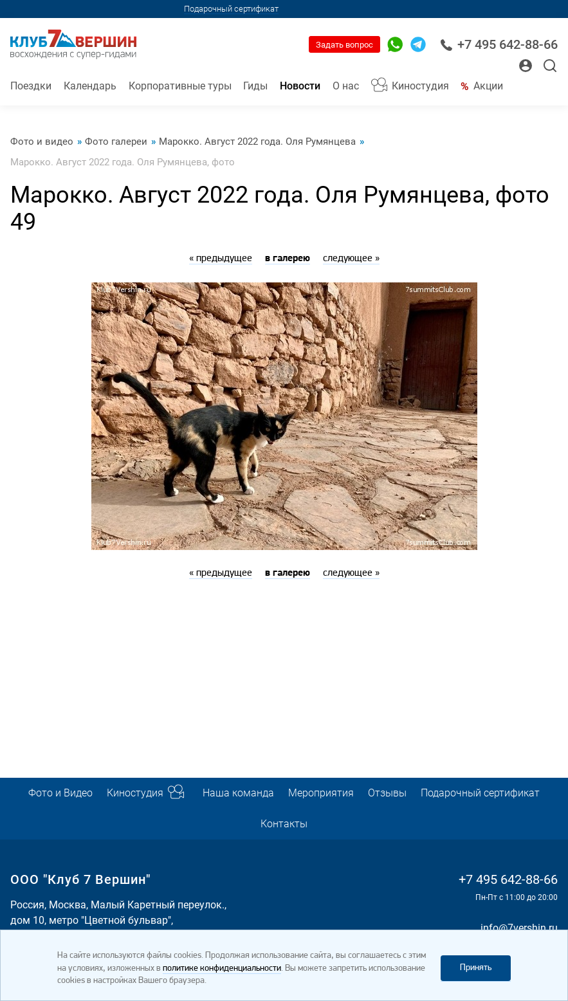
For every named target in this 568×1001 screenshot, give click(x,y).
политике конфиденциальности (222, 968)
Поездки (30, 86)
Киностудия (420, 86)
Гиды (255, 86)
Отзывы (387, 793)
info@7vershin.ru (519, 928)
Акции (488, 86)
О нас (346, 86)
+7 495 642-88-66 (499, 44)
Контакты (284, 824)
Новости (300, 86)
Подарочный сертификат (231, 9)
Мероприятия (321, 793)
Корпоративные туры (180, 86)
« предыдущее (220, 258)
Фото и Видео (60, 793)
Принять (475, 968)
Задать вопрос (344, 45)
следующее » (351, 258)
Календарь (90, 86)
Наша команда (238, 793)
